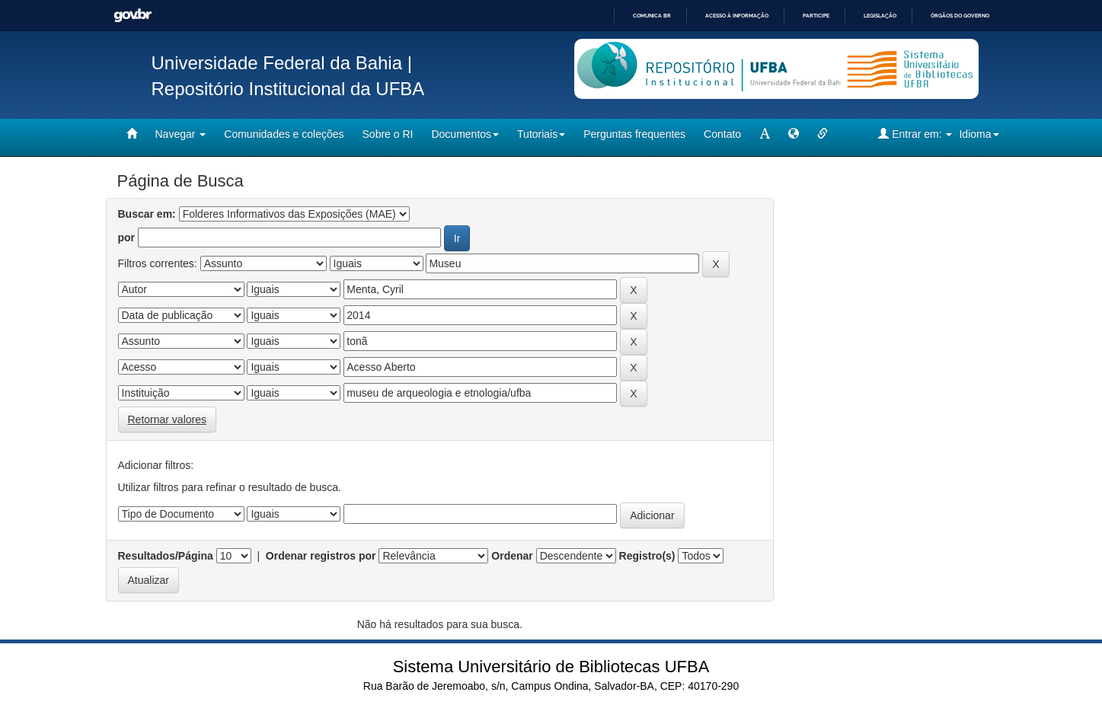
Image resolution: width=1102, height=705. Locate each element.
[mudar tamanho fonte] (764, 134)
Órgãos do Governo (960, 15)
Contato (722, 134)
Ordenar (511, 556)
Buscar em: (147, 214)
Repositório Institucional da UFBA (288, 88)
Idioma (978, 134)
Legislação (880, 15)
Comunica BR (652, 15)
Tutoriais (541, 134)
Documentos (465, 134)
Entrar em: (915, 133)
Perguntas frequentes (634, 134)
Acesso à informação (736, 15)
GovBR (132, 15)
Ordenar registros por (321, 556)
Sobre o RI (388, 134)
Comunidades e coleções (283, 134)
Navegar (180, 134)
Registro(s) (647, 556)
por (127, 237)
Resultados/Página (165, 556)
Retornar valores (167, 419)
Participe (816, 15)
